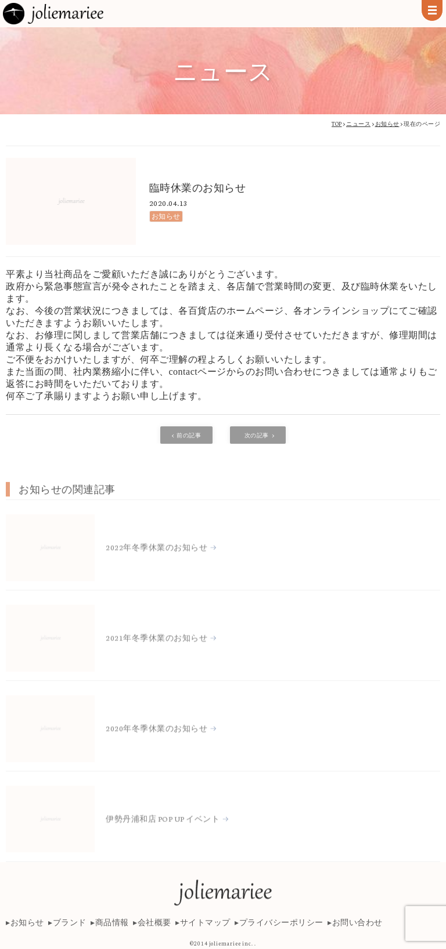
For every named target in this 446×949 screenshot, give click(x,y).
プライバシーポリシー (281, 929)
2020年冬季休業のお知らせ (156, 763)
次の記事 (256, 435)
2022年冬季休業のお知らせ (156, 582)
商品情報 (112, 929)
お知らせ (166, 216)
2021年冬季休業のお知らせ (156, 673)
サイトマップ (205, 929)
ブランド (70, 929)
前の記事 (189, 435)
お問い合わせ (357, 929)
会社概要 (154, 929)
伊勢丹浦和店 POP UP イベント (163, 854)
